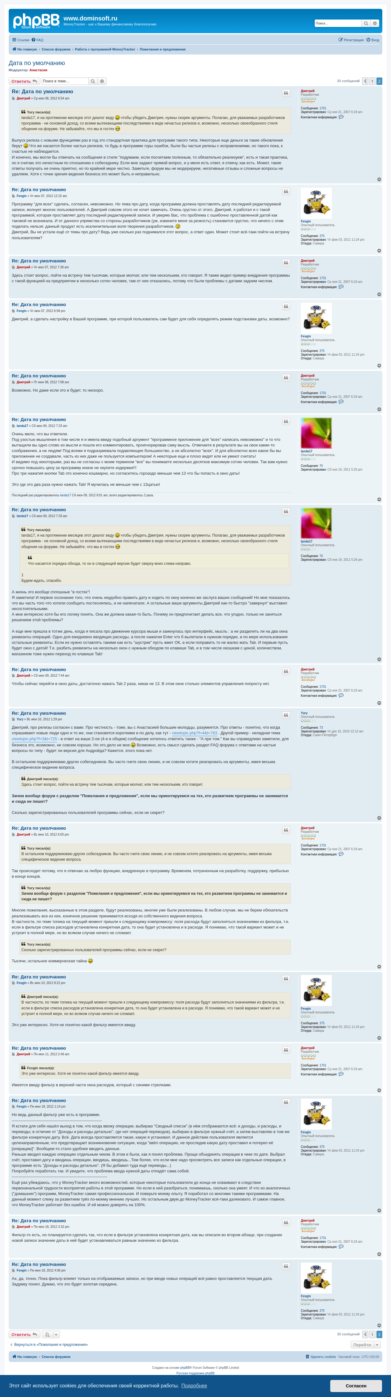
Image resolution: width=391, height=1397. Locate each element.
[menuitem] (37, 40)
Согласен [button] (356, 1385)
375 (322, 236)
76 (321, 466)
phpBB (185, 1367)
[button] (365, 81)
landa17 (306, 451)
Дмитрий (307, 91)
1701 (322, 108)
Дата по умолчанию (37, 62)
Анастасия (38, 70)
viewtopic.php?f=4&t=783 (194, 733)
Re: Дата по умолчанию (42, 91)
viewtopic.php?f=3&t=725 (34, 738)
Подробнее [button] (194, 1385)
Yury (304, 713)
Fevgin (306, 221)
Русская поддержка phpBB (195, 1373)
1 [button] (372, 81)
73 (321, 727)
